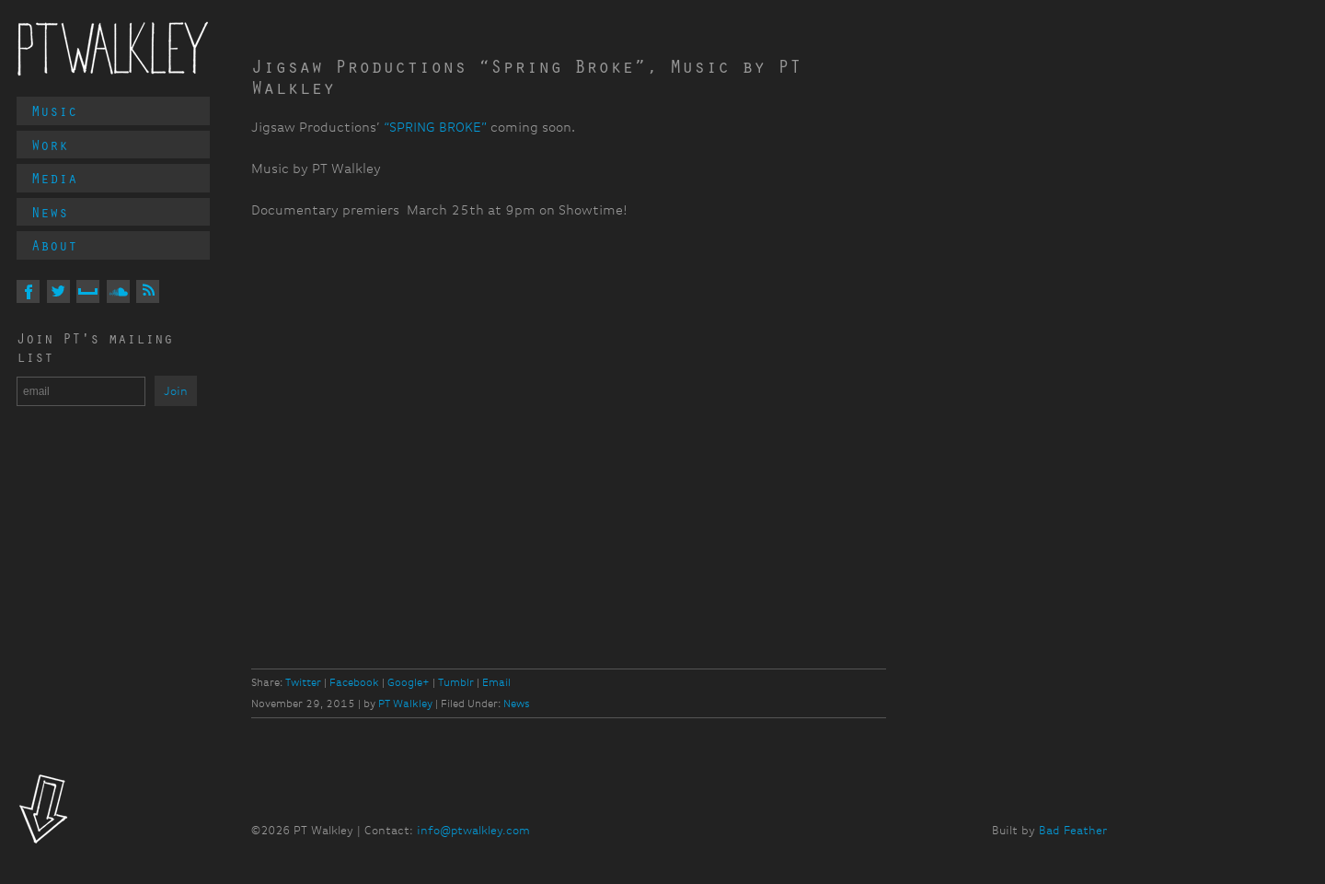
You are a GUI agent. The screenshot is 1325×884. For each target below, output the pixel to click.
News (49, 212)
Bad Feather (1073, 830)
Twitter (303, 682)
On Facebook (28, 291)
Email (496, 682)
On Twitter (58, 291)
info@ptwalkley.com (473, 830)
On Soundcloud (118, 291)
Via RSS (147, 291)
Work (49, 144)
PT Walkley (113, 48)
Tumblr (456, 682)
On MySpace (87, 291)
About (54, 245)
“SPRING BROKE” (435, 127)
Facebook (354, 682)
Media (54, 178)
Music (54, 110)
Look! (43, 811)
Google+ (408, 682)
